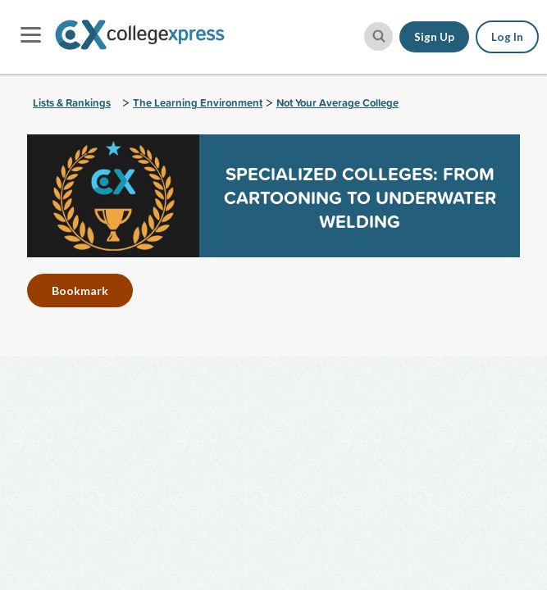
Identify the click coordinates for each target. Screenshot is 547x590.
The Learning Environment (197, 103)
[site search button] (378, 36)
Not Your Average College (337, 103)
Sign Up (434, 36)
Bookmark (80, 290)
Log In (507, 36)
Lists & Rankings (72, 103)
